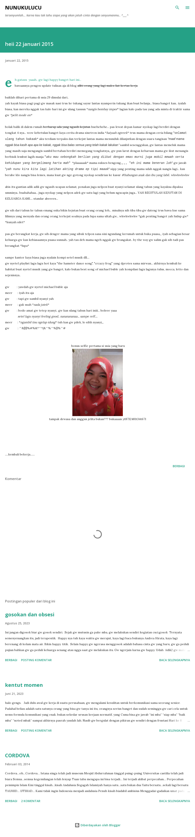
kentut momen (24, 684)
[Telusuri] (177, 7)
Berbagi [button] (179, 466)
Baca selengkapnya (174, 660)
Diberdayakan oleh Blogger (98, 825)
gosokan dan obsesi (29, 614)
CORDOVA (17, 755)
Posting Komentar (36, 660)
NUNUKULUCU (23, 7)
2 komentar (30, 801)
